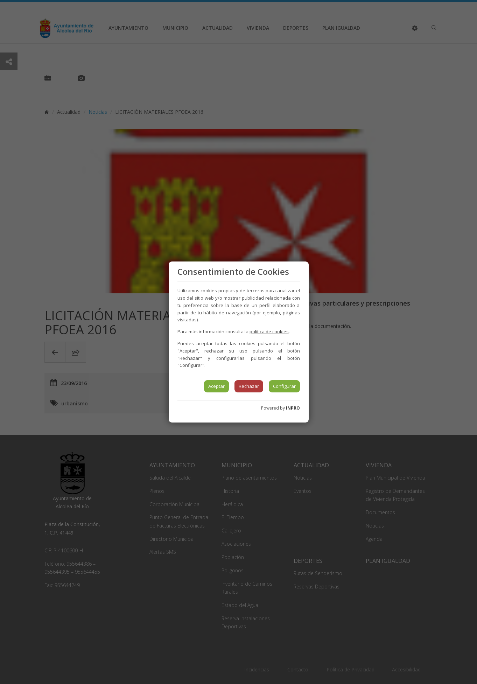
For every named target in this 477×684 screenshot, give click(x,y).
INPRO (293, 408)
